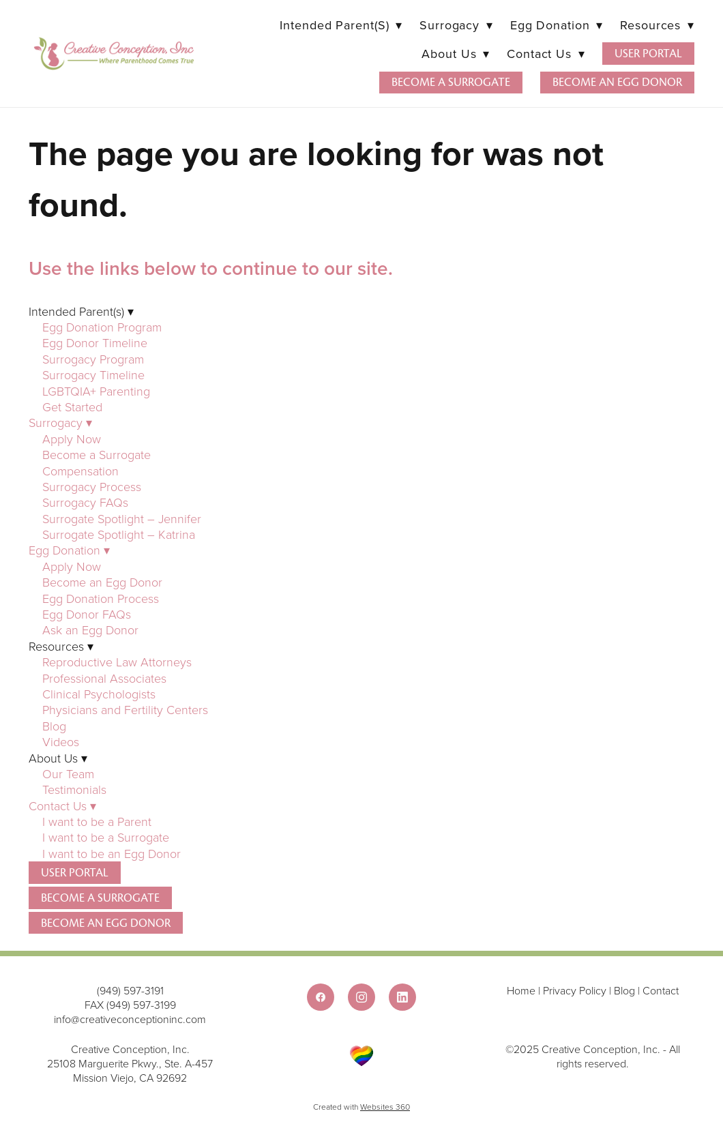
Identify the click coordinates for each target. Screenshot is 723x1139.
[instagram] (361, 997)
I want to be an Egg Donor (111, 853)
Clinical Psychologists (99, 693)
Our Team (68, 773)
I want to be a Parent (96, 821)
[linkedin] (402, 997)
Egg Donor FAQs (86, 614)
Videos (60, 741)
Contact (661, 990)
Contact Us (546, 53)
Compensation (80, 470)
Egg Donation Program (102, 327)
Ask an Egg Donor (90, 629)
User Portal (648, 53)
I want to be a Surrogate (107, 837)
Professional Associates (104, 678)
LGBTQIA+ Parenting (96, 391)
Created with (361, 1106)
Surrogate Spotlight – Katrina (118, 534)
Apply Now (71, 438)
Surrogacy (456, 24)
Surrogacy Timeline (93, 374)
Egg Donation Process (100, 598)
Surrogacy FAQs (85, 502)
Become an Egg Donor (617, 82)
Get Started (72, 406)
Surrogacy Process (91, 486)
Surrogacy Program (93, 359)
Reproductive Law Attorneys (117, 661)
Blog (54, 726)
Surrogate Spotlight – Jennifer (121, 518)
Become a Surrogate (451, 82)
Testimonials (74, 789)
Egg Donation (556, 24)
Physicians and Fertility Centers (125, 709)
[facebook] (320, 997)
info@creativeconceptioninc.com (130, 1018)
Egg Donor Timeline (94, 342)
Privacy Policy (574, 990)
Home (522, 990)
